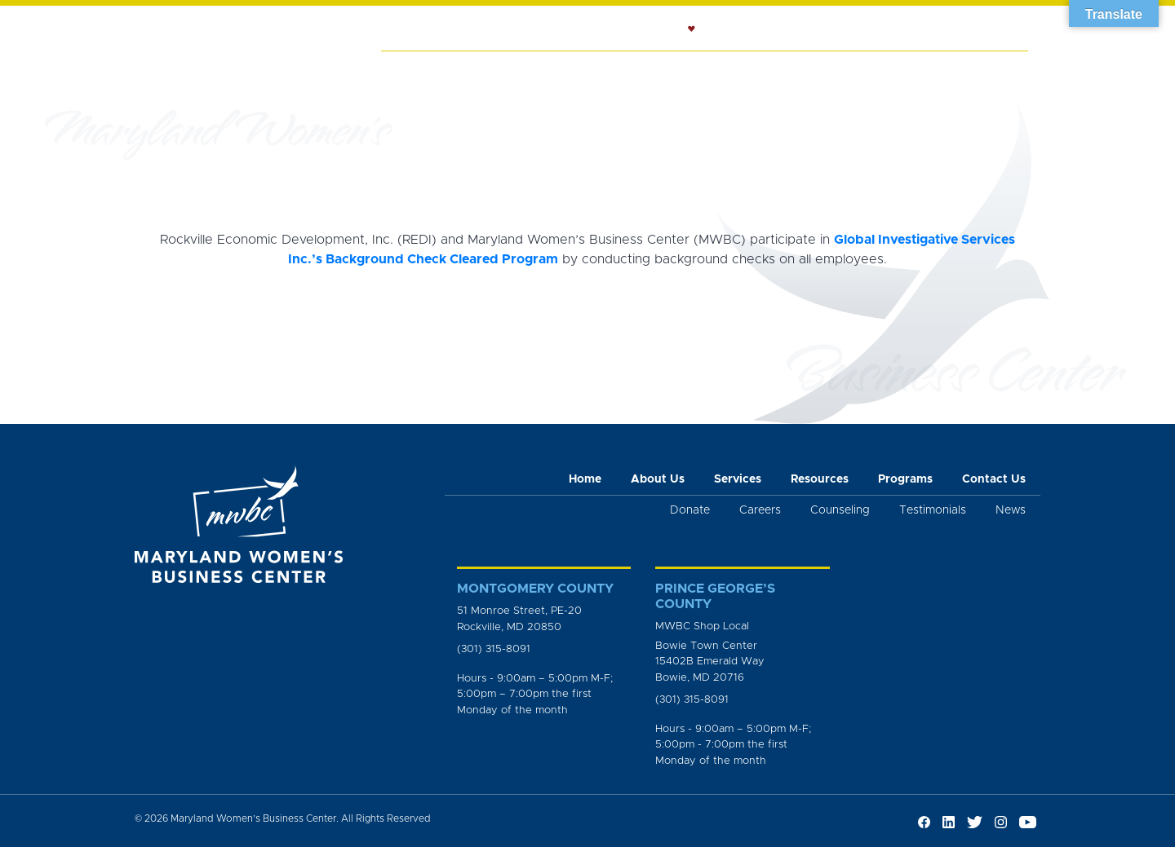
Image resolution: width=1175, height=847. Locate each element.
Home (409, 70)
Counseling (641, 70)
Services (555, 70)
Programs (823, 70)
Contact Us (994, 479)
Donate (690, 510)
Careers (760, 510)
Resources (734, 70)
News (894, 70)
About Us (476, 70)
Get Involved (975, 70)
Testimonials (932, 510)
